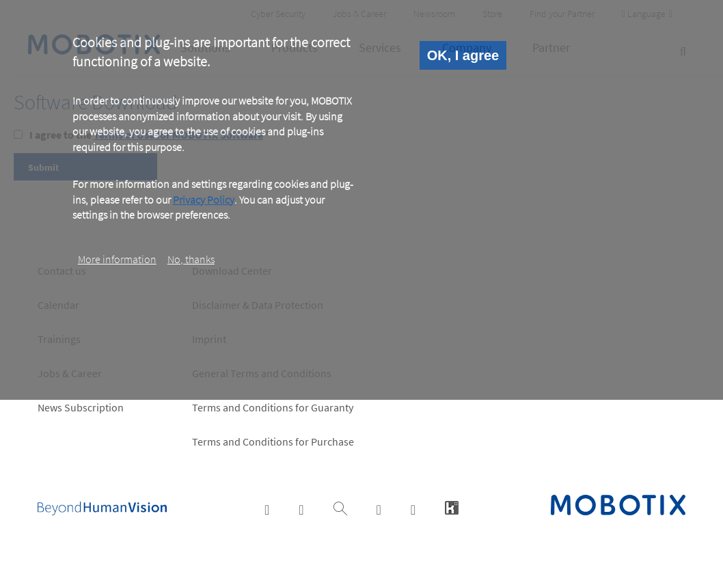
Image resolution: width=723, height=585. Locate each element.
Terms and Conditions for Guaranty (272, 407)
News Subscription (81, 407)
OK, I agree (463, 55)
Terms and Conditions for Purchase (273, 441)
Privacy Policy (203, 199)
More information (117, 259)
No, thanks (191, 259)
